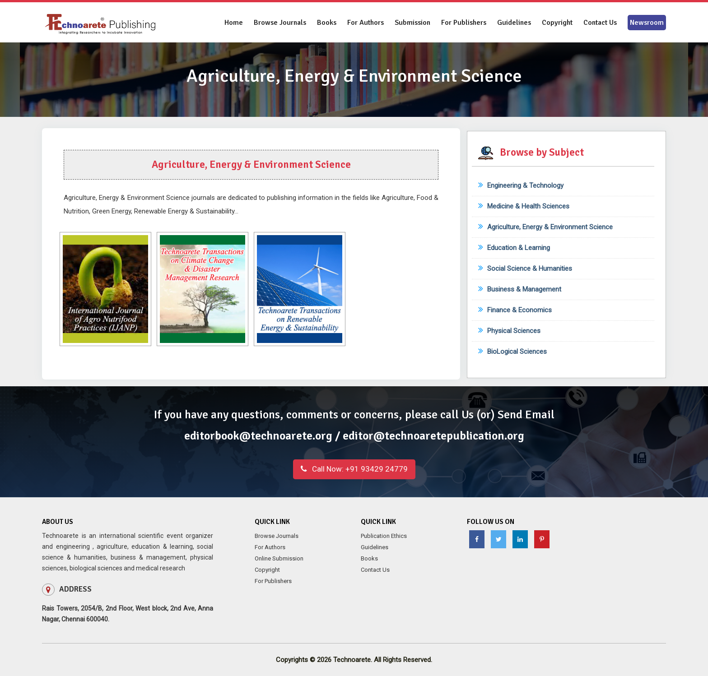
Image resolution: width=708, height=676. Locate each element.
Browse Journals (280, 22)
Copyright (557, 22)
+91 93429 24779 (354, 468)
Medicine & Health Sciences (523, 206)
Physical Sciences (509, 331)
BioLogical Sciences (512, 351)
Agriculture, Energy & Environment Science (545, 227)
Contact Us (600, 22)
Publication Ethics (384, 535)
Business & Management (519, 289)
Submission (412, 22)
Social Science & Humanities (525, 268)
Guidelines (514, 22)
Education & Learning (514, 248)
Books (326, 22)
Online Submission (279, 558)
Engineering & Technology (521, 185)
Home (233, 22)
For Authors (365, 22)
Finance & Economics (515, 310)
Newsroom (647, 22)
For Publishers (463, 22)
